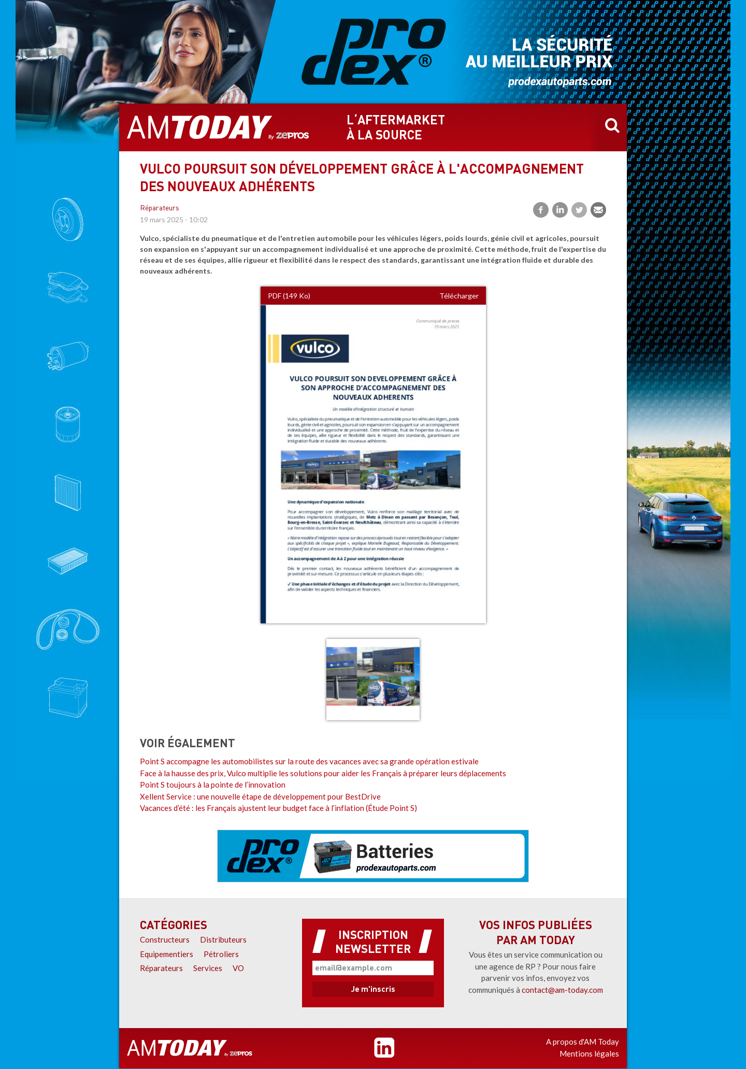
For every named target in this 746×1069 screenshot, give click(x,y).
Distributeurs (223, 939)
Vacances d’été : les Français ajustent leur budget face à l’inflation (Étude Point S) (278, 808)
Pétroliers (221, 954)
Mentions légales (589, 1053)
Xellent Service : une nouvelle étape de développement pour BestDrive (260, 796)
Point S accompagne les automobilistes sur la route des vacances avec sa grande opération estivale (309, 761)
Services (207, 968)
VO (238, 968)
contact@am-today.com (562, 989)
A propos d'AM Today (582, 1041)
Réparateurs (159, 208)
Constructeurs (165, 939)
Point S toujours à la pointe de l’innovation (212, 784)
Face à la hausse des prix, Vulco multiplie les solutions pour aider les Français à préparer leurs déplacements (323, 773)
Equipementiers (166, 954)
